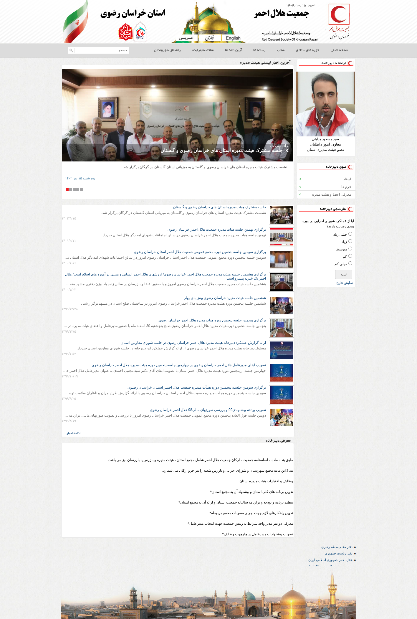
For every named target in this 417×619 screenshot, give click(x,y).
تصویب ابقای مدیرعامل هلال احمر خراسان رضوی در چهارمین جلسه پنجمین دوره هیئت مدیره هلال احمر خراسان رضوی (179, 365)
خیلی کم (341, 264)
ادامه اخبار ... (71, 433)
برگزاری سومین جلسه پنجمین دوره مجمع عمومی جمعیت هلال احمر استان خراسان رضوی (200, 252)
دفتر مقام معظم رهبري (337, 547)
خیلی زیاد (340, 234)
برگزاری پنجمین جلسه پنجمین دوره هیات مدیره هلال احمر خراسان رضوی (212, 320)
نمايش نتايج (344, 283)
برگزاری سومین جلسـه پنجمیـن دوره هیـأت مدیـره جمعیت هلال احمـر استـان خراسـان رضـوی (197, 387)
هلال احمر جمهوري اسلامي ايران (330, 560)
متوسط (341, 249)
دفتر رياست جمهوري (339, 553)
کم (345, 257)
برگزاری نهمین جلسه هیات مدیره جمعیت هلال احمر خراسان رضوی (217, 229)
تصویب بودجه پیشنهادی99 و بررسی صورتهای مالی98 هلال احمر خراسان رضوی (208, 410)
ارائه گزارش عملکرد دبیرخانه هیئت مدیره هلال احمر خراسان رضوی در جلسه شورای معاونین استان (193, 343)
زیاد (344, 242)
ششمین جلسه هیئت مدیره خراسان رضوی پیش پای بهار (225, 298)
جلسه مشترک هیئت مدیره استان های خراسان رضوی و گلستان (221, 150)
